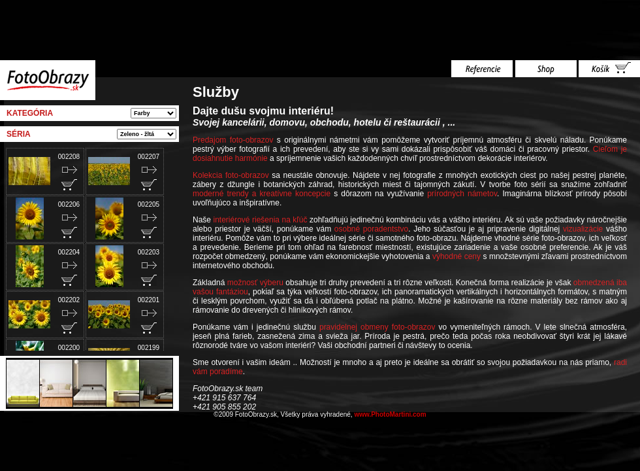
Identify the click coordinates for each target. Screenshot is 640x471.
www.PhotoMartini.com (390, 414)
